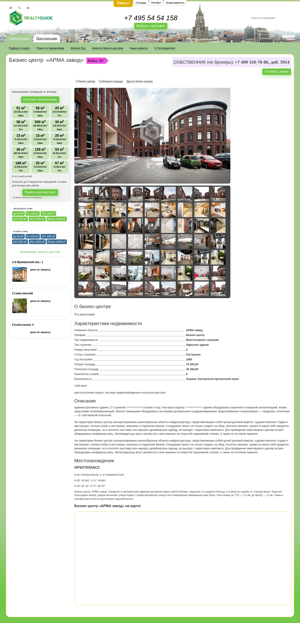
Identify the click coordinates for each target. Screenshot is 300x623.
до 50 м (18, 213)
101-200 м (48, 213)
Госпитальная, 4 (23, 324)
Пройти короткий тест (40, 192)
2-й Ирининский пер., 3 (27, 261)
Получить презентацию (40, 99)
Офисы (123, 3)
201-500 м (20, 218)
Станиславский (22, 293)
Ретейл (156, 2)
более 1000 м (57, 218)
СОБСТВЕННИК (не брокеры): (204, 62)
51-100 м (33, 213)
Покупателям (46, 38)
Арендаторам (19, 38)
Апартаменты (175, 2)
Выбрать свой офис (151, 26)
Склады (141, 2)
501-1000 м (37, 218)
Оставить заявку (277, 71)
